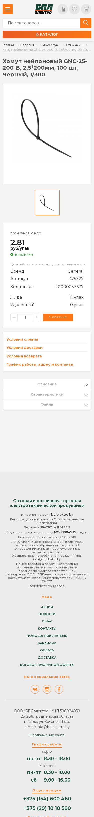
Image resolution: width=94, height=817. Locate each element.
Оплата (47, 650)
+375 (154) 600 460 (47, 799)
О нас (47, 621)
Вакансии (47, 643)
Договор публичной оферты (47, 665)
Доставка (47, 657)
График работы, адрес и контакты (40, 364)
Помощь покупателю (47, 636)
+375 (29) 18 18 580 (47, 808)
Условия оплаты (22, 339)
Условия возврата (24, 356)
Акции (47, 607)
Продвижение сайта (47, 735)
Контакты (47, 628)
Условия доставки (25, 348)
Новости (47, 614)
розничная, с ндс (25, 233)
